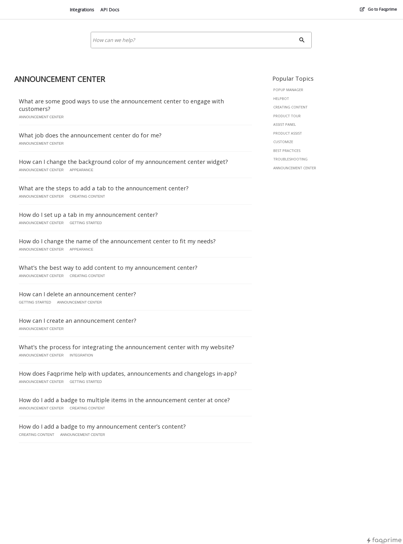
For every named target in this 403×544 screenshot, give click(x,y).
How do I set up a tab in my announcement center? (88, 214)
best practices (286, 150)
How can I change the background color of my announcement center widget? (123, 161)
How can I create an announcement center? (77, 320)
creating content (290, 107)
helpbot (281, 98)
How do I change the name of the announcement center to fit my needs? (117, 241)
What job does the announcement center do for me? (90, 135)
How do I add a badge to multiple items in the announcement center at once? (124, 400)
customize (283, 141)
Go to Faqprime (382, 9)
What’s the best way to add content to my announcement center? (108, 267)
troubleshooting (290, 159)
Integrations (82, 10)
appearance (81, 170)
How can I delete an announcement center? (77, 294)
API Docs (109, 10)
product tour (287, 115)
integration (81, 355)
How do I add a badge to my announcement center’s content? (102, 426)
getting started (86, 223)
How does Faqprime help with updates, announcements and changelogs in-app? (128, 373)
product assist (287, 133)
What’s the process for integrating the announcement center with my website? (126, 347)
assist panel (284, 124)
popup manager (288, 89)
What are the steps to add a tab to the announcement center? (104, 188)
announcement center (294, 167)
